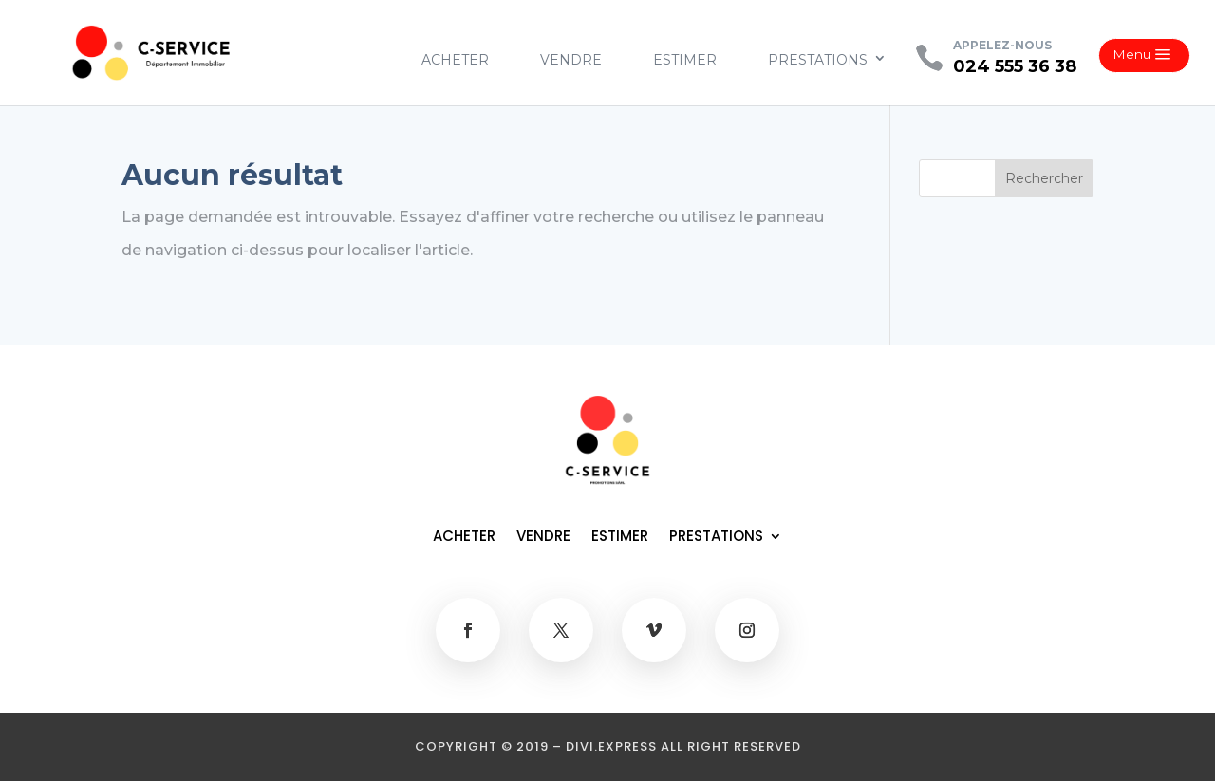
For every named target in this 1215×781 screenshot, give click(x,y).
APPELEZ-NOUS (1002, 45)
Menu (1131, 54)
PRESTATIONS (818, 59)
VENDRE (571, 59)
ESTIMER (685, 59)
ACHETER (455, 59)
